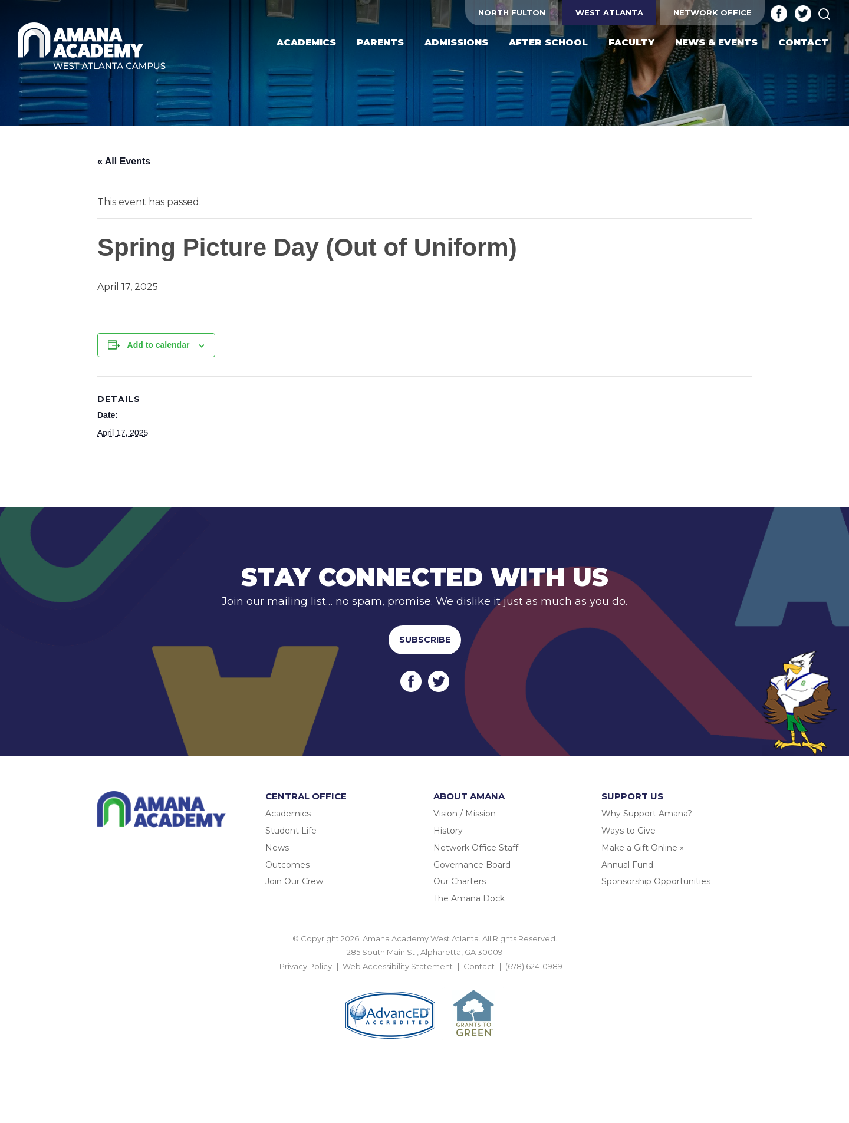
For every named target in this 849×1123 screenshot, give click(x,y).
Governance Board (472, 864)
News (277, 847)
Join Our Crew (294, 881)
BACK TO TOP (424, 979)
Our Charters (459, 881)
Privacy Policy (305, 966)
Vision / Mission (464, 813)
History (448, 830)
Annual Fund (627, 864)
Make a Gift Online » (642, 847)
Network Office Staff (475, 847)
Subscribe (424, 639)
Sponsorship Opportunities (655, 881)
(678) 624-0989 (533, 966)
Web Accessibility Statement (398, 966)
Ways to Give (628, 830)
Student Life (291, 830)
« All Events (123, 161)
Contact (479, 966)
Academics (288, 813)
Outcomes (287, 864)
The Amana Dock (469, 898)
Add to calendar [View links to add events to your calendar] (158, 345)
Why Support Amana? (646, 813)
